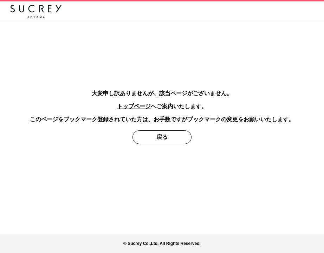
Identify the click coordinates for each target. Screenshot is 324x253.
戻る (162, 137)
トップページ (134, 106)
